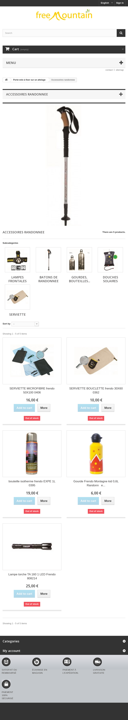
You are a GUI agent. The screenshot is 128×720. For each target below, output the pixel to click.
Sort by (6, 323)
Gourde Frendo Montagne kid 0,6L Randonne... (96, 483)
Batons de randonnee (48, 279)
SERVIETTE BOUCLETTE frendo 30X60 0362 (96, 390)
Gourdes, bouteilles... (79, 279)
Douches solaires (110, 279)
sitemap (120, 70)
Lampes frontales (17, 279)
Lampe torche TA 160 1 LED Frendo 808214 (32, 576)
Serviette (17, 314)
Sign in (120, 3)
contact (109, 70)
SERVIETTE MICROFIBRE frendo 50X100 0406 (32, 390)
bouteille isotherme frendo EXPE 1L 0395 (32, 483)
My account (11, 651)
